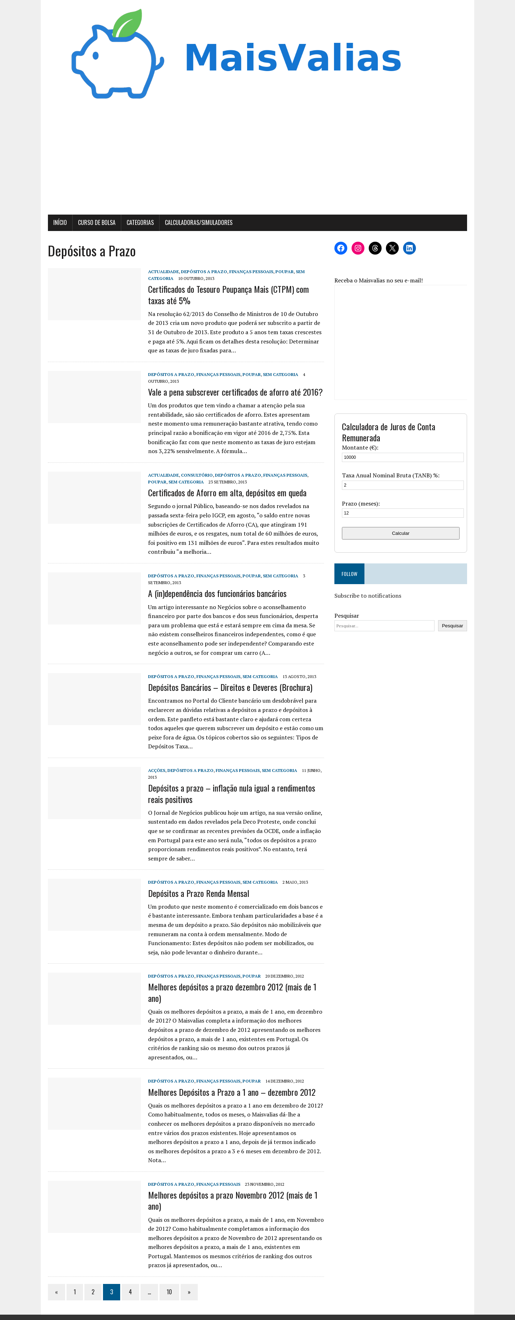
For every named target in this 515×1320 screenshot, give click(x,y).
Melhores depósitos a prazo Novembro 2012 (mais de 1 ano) (231, 1192)
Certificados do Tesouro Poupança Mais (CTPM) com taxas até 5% (227, 295)
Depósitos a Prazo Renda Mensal (197, 893)
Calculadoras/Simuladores (197, 223)
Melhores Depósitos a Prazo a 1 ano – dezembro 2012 (230, 1092)
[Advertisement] (257, 162)
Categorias (138, 223)
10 (168, 1283)
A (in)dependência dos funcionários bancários (216, 593)
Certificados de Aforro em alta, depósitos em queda (226, 493)
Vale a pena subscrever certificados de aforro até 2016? (234, 392)
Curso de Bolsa (95, 223)
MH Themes (134, 1313)
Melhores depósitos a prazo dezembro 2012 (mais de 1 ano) (231, 993)
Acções (155, 771)
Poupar (283, 272)
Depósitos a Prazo (203, 272)
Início (58, 223)
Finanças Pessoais (250, 272)
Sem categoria (279, 374)
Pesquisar (347, 616)
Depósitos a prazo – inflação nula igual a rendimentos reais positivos (230, 794)
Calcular (402, 533)
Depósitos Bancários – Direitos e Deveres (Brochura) (229, 687)
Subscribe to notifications (368, 596)
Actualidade (162, 272)
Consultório (195, 475)
